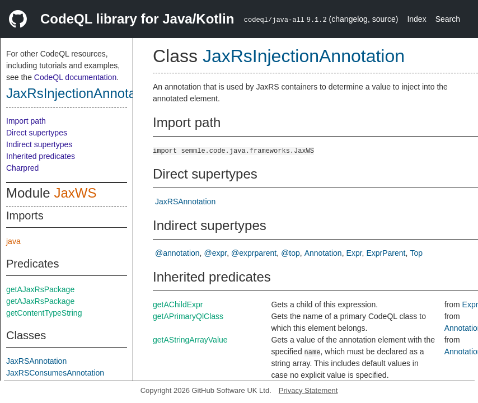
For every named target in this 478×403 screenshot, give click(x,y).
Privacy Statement (308, 390)
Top (416, 253)
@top (290, 253)
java (13, 241)
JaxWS (75, 192)
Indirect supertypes (39, 144)
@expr (215, 253)
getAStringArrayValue (190, 339)
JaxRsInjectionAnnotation (82, 93)
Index (416, 19)
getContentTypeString (44, 312)
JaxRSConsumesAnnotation (55, 372)
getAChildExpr (178, 304)
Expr (354, 253)
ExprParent (385, 253)
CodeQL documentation (75, 77)
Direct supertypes (36, 132)
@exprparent (254, 253)
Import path (26, 120)
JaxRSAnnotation (36, 361)
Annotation (323, 253)
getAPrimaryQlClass (188, 316)
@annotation (177, 253)
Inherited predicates (40, 156)
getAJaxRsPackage (40, 289)
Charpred (22, 167)
